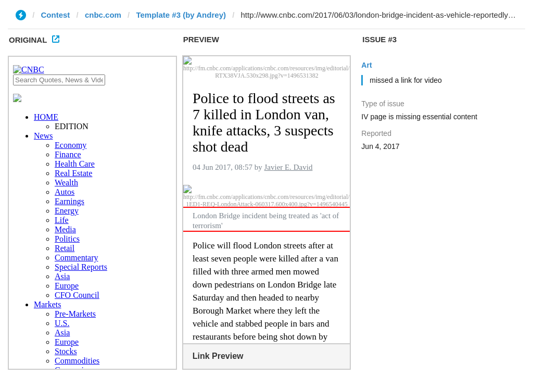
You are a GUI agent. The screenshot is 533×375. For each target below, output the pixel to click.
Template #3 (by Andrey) (181, 14)
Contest (55, 14)
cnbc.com (103, 14)
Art (366, 65)
